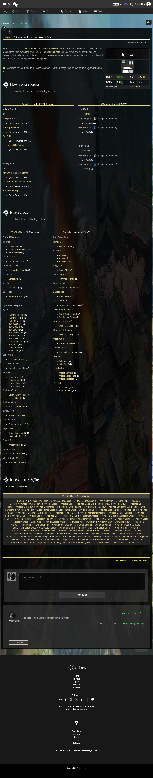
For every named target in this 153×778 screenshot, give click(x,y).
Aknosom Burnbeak (89, 516)
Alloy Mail (63, 258)
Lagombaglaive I (16, 261)
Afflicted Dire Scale (46, 510)
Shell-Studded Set (61, 309)
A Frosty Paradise (11, 127)
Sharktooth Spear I (17, 415)
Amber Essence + (92, 534)
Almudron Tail (121, 528)
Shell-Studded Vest (68, 314)
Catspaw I (13, 279)
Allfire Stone (37, 522)
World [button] (84, 11)
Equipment (5, 23)
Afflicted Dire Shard (67, 510)
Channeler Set (60, 347)
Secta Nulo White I (17, 395)
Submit (82, 595)
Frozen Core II (15, 386)
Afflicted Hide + (45, 513)
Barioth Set (58, 292)
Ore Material (135, 87)
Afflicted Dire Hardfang (119, 507)
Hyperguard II (15, 321)
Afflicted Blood (50, 504)
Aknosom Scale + (104, 519)
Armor (66, 231)
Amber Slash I (15, 445)
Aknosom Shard (20, 522)
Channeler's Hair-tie (68, 352)
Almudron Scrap (48, 528)
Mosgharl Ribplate (67, 376)
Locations (107, 103)
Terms (76, 737)
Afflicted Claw (103, 504)
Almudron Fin (27, 525)
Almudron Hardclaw (63, 525)
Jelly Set (57, 356)
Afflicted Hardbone (26, 513)
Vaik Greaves (65, 390)
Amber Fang (109, 534)
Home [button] (17, 11)
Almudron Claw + (123, 522)
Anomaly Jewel (85, 542)
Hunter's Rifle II (16, 318)
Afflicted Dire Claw (24, 507)
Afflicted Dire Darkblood (47, 507)
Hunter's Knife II (16, 315)
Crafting (9, 58)
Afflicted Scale (18, 516)
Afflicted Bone (67, 504)
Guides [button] (99, 11)
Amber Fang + (125, 534)
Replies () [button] (129, 624)
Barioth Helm (65, 296)
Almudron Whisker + (31, 531)
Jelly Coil (63, 364)
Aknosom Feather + (24, 519)
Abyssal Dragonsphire (86, 501)
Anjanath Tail (44, 542)
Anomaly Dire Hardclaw (64, 542)
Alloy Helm (64, 255)
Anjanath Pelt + (70, 540)
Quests (56, 52)
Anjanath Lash (111, 537)
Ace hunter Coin (107, 501)
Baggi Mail (64, 270)
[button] (116, 4)
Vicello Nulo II (15, 398)
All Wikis (76, 679)
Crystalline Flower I (17, 249)
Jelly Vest (63, 361)
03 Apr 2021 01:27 (127, 613)
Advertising (76, 731)
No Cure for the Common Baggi (17, 182)
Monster (50, 55)
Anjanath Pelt (53, 540)
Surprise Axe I (15, 462)
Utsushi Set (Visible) (62, 321)
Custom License (79, 709)
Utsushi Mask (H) (67, 334)
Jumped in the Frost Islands (15, 173)
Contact (76, 688)
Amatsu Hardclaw (103, 531)
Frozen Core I (15, 383)
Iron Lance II (14, 339)
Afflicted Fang (130, 510)
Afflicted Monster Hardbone (92, 513)
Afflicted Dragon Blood (110, 510)
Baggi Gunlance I (17, 433)
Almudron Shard (67, 528)
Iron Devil (13, 344)
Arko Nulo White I (17, 406)
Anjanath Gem (74, 537)
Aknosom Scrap (122, 519)
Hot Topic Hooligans (12, 190)
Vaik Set (57, 383)
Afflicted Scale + (36, 516)
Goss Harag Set (60, 300)
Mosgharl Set (59, 368)
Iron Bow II (14, 330)
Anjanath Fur (58, 537)
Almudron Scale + (29, 528)
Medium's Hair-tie (67, 343)
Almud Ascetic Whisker (56, 522)
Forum (76, 682)
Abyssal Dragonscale (40, 501)
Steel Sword (14, 347)
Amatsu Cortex (85, 531)
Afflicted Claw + (120, 504)
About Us (76, 685)
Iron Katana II (15, 336)
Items (14, 23)
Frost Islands (84, 114)
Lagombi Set (59, 283)
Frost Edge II (15, 380)
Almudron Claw (105, 522)
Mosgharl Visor (66, 373)
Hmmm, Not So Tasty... (13, 145)
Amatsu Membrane (34, 534)
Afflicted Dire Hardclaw (94, 507)
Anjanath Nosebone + (33, 540)
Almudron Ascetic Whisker (83, 522)
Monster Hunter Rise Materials (76, 496)
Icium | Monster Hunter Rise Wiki (27, 37)
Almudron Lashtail (83, 525)
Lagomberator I (16, 453)
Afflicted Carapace (85, 504)
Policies (76, 743)
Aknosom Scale (85, 519)
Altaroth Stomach (67, 531)
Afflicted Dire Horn (25, 510)
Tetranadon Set (60, 274)
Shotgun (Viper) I (17, 424)
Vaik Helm (64, 387)
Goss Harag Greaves (69, 305)
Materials (24, 23)
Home (76, 676)
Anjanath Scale (104, 540)
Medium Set (58, 339)
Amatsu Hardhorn (123, 531)
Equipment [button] (67, 11)
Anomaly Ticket (102, 542)
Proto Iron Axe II (16, 342)
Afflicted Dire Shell (88, 510)
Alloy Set (57, 250)
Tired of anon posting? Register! (131, 561)
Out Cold (7, 136)
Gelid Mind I (14, 252)
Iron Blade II (14, 327)
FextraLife (60, 751)
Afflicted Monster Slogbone (121, 513)
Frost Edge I (14, 377)
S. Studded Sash (67, 317)
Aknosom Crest (109, 516)
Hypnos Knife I (15, 436)
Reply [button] (140, 624)
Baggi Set (57, 265)
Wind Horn (14, 350)
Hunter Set (58, 242)
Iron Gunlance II (16, 333)
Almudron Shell (85, 528)
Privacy (76, 740)
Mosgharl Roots (66, 379)
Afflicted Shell (53, 516)
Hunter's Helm (65, 246)
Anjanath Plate (87, 540)
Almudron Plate (122, 525)
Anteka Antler (119, 542)
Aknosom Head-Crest (46, 519)
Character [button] (49, 11)
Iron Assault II (15, 324)
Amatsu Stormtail (55, 534)
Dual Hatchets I (16, 359)
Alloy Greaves (65, 261)
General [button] (32, 11)
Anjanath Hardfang (92, 537)
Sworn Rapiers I (16, 296)
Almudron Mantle (103, 525)
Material (16, 48)
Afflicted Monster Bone (66, 513)
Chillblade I (14, 246)
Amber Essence (73, 534)
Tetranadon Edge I (17, 270)
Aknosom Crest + (127, 516)
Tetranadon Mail (66, 279)
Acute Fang (123, 501)
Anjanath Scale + (122, 540)
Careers (76, 734)
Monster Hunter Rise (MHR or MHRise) (41, 48)
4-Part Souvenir (19, 501)
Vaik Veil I (13, 287)
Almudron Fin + (43, 525)
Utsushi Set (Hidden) (62, 330)
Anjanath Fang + (41, 537)
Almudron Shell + (103, 528)
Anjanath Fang (23, 537)
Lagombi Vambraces (68, 287)
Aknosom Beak (70, 516)
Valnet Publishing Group (86, 751)
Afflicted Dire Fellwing (71, 507)
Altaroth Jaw (49, 531)
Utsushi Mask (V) (67, 326)
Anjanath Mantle (128, 537)
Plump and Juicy (10, 118)
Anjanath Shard (27, 542)
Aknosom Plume (67, 519)
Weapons (16, 231)
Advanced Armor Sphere (29, 504)
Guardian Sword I (17, 368)
